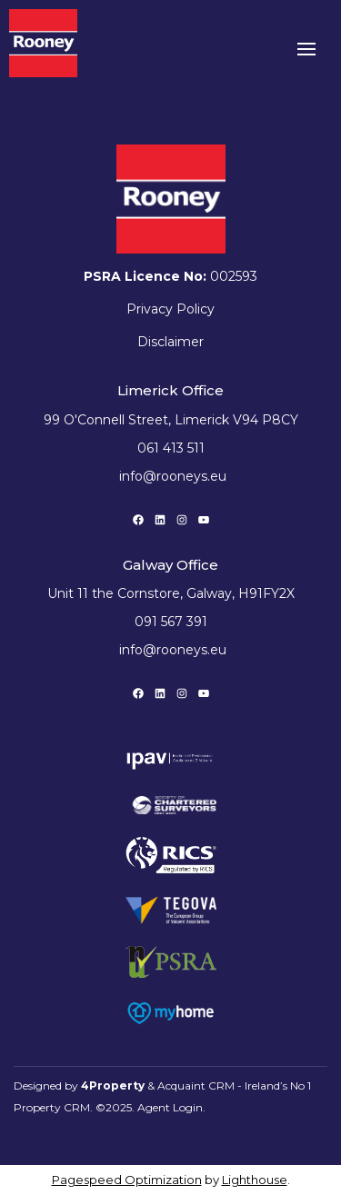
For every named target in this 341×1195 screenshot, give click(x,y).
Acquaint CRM (196, 1085)
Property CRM (52, 1107)
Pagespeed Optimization (127, 1179)
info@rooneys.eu (172, 476)
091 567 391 (171, 621)
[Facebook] (138, 519)
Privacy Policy (170, 309)
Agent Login (170, 1107)
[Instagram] (182, 519)
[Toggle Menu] (306, 55)
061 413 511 (171, 448)
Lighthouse (254, 1179)
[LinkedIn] (160, 519)
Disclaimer (170, 342)
